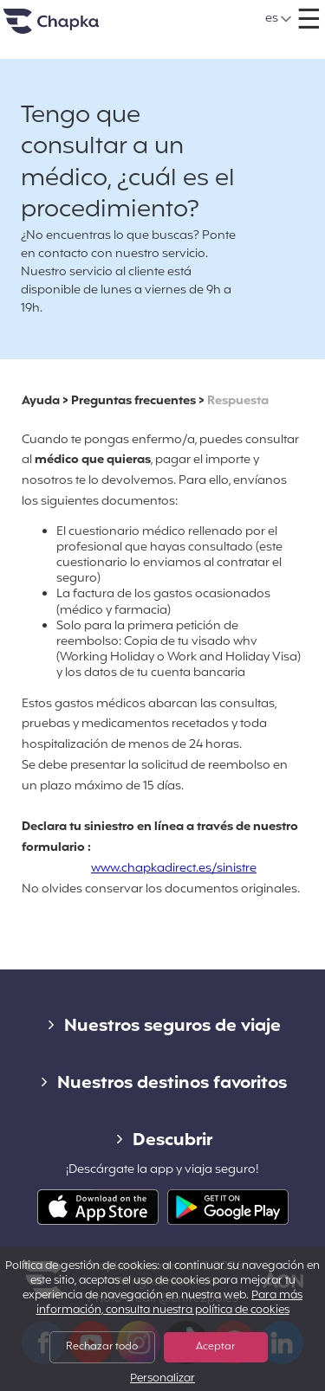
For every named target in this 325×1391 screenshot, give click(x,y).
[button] (279, 19)
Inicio (72, 28)
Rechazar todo (102, 1347)
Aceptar (215, 1347)
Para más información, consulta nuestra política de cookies (169, 1303)
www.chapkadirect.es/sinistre (174, 869)
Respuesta (238, 401)
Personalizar (162, 1379)
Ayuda (41, 401)
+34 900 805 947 (182, 12)
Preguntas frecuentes (133, 401)
